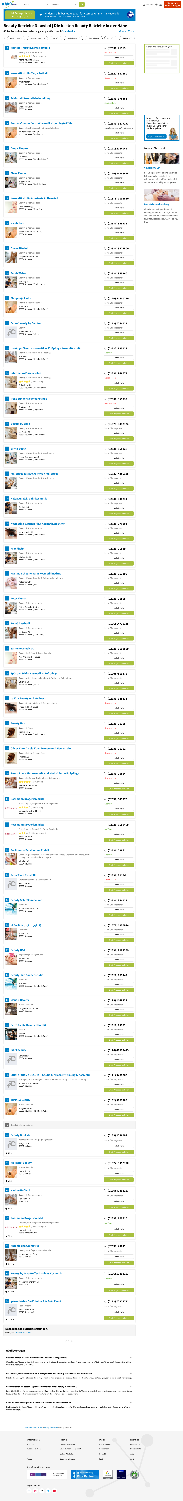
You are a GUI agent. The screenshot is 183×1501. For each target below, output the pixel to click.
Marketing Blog (105, 1444)
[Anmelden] (149, 4)
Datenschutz (135, 1449)
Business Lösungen (68, 1459)
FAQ (101, 1459)
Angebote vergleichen (156, 136)
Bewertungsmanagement (70, 1449)
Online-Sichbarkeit (68, 1444)
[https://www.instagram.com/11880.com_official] (35, 1490)
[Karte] (122, 31)
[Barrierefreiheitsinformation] (157, 4)
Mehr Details (119, 57)
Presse (29, 1459)
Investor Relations (34, 1449)
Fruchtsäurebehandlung (156, 204)
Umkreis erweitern (23, 1332)
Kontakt (102, 1454)
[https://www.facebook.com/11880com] (29, 1490)
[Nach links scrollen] (5, 38)
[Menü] (161, 4)
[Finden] (82, 4)
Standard (67, 31)
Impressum (135, 1444)
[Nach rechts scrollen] (133, 38)
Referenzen (104, 1449)
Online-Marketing (67, 1454)
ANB (132, 1459)
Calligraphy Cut (152, 167)
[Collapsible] (131, 1358)
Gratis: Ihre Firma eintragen (172, 4)
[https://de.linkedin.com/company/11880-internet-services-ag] (48, 1490)
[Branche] (36, 4)
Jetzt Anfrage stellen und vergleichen (20, 14)
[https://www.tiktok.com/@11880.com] (41, 1490)
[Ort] (64, 4)
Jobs (28, 1454)
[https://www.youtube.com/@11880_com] (54, 1490)
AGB (132, 1454)
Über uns (30, 1444)
